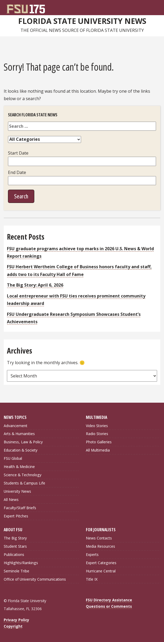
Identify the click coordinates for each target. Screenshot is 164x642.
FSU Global (13, 458)
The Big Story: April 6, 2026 (35, 285)
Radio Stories (97, 433)
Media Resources (100, 546)
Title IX (92, 579)
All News (11, 499)
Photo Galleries (99, 441)
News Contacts (99, 538)
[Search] (152, 7)
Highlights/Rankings (21, 562)
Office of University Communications (35, 579)
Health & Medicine (19, 466)
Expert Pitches (16, 515)
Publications (14, 554)
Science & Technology (22, 474)
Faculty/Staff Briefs (20, 507)
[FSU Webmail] (146, 7)
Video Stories (97, 425)
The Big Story (15, 538)
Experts (92, 554)
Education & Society (20, 450)
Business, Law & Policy (23, 441)
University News (17, 491)
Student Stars (15, 546)
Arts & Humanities (19, 433)
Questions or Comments (109, 606)
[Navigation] (157, 7)
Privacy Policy (16, 619)
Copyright (13, 626)
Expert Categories (101, 562)
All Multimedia (98, 450)
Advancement (15, 425)
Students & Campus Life (24, 483)
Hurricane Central (101, 570)
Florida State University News (82, 21)
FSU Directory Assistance (109, 599)
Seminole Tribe (16, 570)
